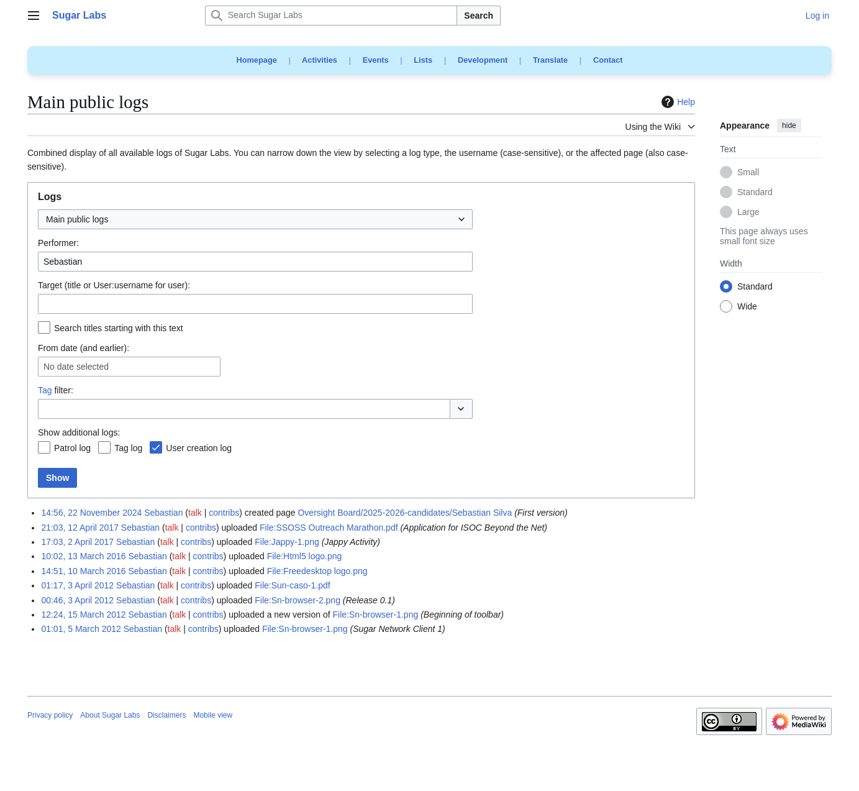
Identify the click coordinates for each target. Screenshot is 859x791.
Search (478, 16)
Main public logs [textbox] (77, 219)
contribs (224, 513)
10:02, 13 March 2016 (83, 556)
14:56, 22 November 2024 (91, 513)
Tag (45, 390)
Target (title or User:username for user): (114, 285)
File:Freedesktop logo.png (317, 571)
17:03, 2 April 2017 (77, 542)
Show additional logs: (79, 432)
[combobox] (255, 219)
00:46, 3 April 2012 (77, 600)
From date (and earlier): (83, 348)
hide (789, 125)
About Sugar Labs (110, 715)
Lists (423, 60)
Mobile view (212, 715)
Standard (755, 193)
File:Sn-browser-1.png (376, 615)
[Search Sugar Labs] (331, 15)
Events (376, 60)
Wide (747, 307)
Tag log (128, 448)
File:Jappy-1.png (287, 542)
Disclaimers (166, 715)
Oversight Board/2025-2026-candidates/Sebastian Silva (405, 513)
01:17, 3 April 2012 (77, 585)
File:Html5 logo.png (304, 556)
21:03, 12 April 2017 (80, 528)
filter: (55, 390)
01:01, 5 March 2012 (80, 629)
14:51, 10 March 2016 (83, 571)
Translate (550, 60)
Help (676, 102)
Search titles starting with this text (118, 328)
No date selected (76, 367)
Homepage (256, 60)
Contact (608, 60)
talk (195, 513)
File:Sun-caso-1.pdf (292, 585)
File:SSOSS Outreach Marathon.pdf (329, 528)
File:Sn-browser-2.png (297, 600)
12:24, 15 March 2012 (83, 615)
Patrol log (72, 448)
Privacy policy (50, 715)
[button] (461, 409)
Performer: (58, 243)
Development (482, 60)
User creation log (199, 448)
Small (748, 173)
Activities (319, 60)
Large (748, 212)
